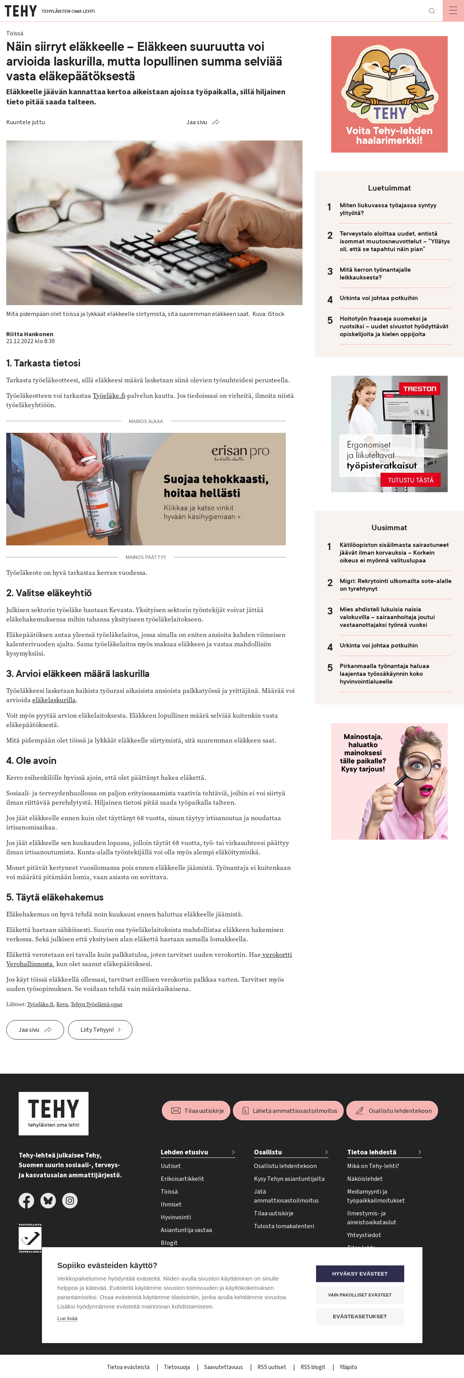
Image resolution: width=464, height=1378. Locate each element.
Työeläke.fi (109, 395)
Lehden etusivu (184, 1152)
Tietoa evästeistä (129, 1367)
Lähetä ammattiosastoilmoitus (295, 1111)
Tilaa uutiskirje (204, 1111)
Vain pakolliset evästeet (359, 1294)
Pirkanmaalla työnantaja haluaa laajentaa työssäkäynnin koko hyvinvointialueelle (384, 674)
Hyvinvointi (176, 1217)
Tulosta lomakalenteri (284, 1226)
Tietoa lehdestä (371, 1152)
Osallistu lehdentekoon (400, 1111)
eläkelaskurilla (54, 700)
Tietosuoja (177, 1367)
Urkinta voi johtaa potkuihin (379, 298)
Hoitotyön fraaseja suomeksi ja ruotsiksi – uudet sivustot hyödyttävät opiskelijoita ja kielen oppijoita (394, 326)
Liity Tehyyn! (97, 1030)
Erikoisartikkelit (182, 1179)
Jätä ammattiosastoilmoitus (286, 1196)
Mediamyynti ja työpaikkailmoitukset (376, 1196)
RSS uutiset (272, 1367)
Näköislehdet (365, 1179)
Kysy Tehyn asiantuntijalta (289, 1179)
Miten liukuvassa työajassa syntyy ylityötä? (388, 209)
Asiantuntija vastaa (186, 1230)
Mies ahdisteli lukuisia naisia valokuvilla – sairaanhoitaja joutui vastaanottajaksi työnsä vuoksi (387, 617)
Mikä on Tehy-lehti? (373, 1166)
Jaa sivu (196, 122)
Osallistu (268, 1152)
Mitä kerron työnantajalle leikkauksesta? (375, 273)
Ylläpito (348, 1367)
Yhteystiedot (364, 1235)
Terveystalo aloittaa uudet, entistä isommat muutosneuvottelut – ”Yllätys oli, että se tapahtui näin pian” (395, 241)
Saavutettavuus (224, 1367)
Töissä (169, 1191)
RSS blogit (314, 1367)
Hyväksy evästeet (360, 1273)
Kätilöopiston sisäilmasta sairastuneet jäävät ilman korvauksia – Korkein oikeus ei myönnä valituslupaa (394, 552)
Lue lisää (67, 1318)
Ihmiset (171, 1204)
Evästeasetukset (360, 1316)
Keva (62, 1004)
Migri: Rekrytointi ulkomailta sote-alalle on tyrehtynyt (396, 585)
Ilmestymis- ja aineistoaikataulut (371, 1218)
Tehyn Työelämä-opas (96, 1004)
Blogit (169, 1243)
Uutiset (171, 1166)
